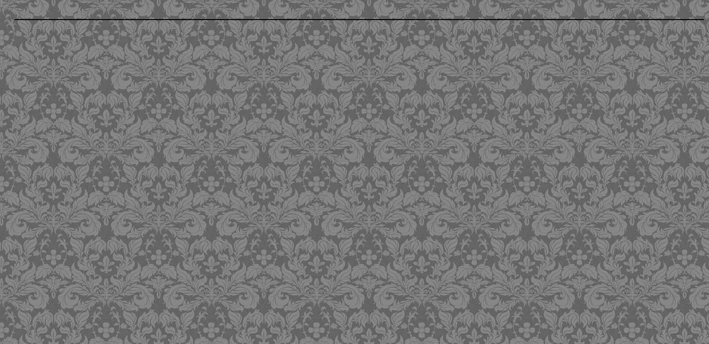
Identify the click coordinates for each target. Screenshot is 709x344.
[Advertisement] (286, 93)
